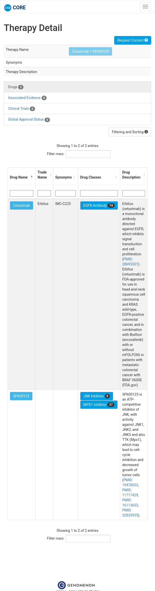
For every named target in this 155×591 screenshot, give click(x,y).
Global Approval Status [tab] (29, 119)
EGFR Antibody (99, 205)
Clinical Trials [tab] (21, 109)
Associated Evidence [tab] (27, 98)
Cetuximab (21, 205)
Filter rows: (55, 154)
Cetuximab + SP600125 (90, 51)
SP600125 (21, 396)
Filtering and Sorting (130, 132)
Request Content (132, 40)
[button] (31, 177)
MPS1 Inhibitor (98, 404)
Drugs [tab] (15, 87)
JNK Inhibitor (96, 396)
